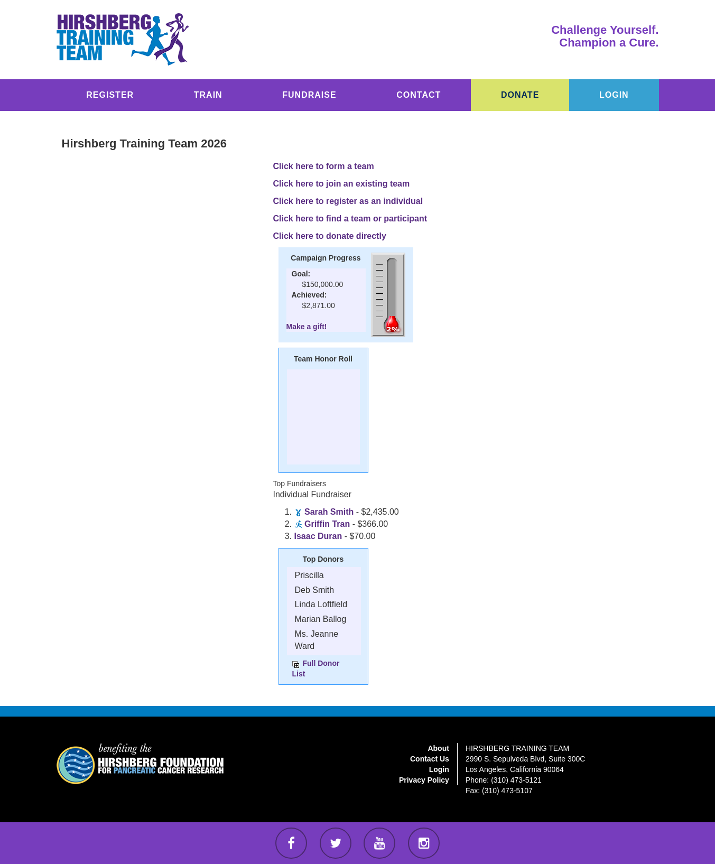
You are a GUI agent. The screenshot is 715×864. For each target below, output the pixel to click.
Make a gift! (306, 326)
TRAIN (208, 94)
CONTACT (418, 94)
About (438, 748)
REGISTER (110, 94)
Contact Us (429, 759)
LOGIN (614, 94)
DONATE (520, 94)
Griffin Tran (327, 523)
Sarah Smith (329, 511)
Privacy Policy (424, 780)
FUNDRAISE (309, 94)
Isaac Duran (318, 536)
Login (439, 769)
